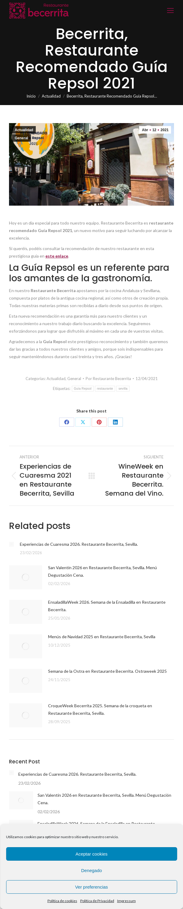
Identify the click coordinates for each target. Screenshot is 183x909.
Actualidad (24, 130)
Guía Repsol (83, 388)
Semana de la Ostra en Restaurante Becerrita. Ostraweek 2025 (107, 671)
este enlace (56, 255)
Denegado (91, 870)
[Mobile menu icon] (170, 10)
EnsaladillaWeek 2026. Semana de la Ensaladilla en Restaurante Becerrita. (107, 605)
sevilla (122, 388)
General (21, 138)
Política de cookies (62, 900)
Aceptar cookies (91, 853)
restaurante (105, 388)
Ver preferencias (91, 886)
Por (108, 378)
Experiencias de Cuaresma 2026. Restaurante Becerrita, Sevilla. (79, 544)
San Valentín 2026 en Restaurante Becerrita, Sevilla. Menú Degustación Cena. (102, 571)
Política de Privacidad (97, 900)
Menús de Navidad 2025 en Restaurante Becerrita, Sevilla (101, 636)
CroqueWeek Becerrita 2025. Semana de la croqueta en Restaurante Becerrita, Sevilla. (100, 709)
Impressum (126, 900)
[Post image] (11, 544)
